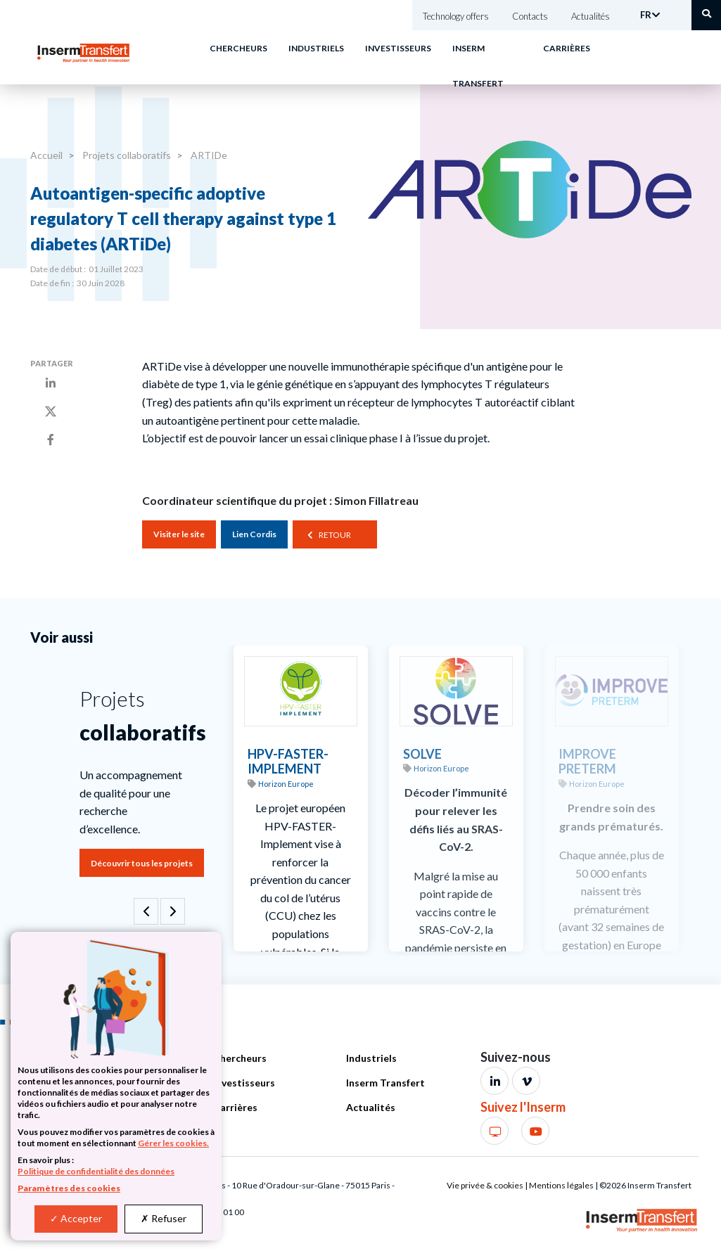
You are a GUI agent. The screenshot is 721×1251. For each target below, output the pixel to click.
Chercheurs (238, 48)
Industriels (316, 48)
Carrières (566, 48)
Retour (335, 535)
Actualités (590, 16)
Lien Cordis (254, 534)
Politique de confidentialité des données (96, 1171)
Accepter (76, 1218)
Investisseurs (398, 48)
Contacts (530, 16)
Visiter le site (179, 534)
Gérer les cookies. (173, 1143)
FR (645, 14)
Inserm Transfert (385, 1083)
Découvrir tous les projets (142, 863)
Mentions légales (561, 1185)
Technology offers (456, 16)
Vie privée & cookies (485, 1185)
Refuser (163, 1218)
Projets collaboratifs (125, 155)
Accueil (46, 155)
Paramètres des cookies (69, 1188)
